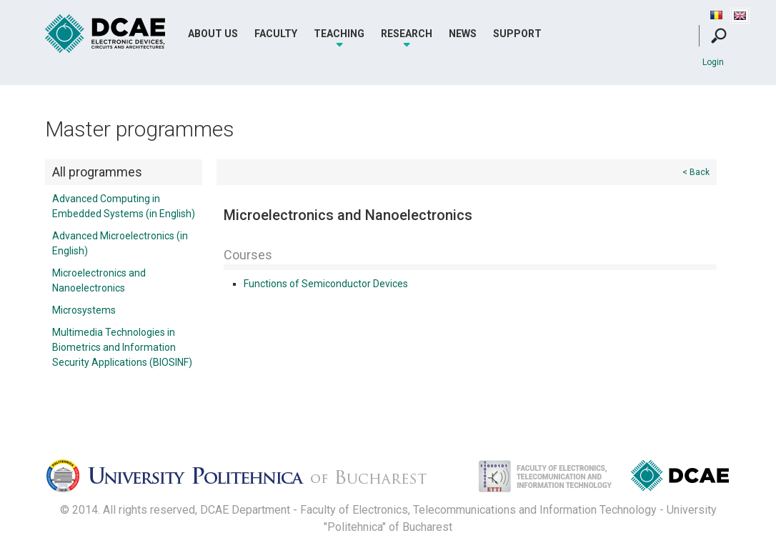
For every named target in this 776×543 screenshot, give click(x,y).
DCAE (105, 34)
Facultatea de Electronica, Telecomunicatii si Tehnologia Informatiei (530, 480)
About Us (213, 33)
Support (517, 33)
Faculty (275, 33)
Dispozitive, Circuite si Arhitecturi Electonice (680, 478)
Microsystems (84, 310)
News (463, 33)
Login (713, 62)
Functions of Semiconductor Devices (326, 283)
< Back (696, 172)
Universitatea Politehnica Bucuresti (248, 480)
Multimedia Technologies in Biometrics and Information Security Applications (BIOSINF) (122, 347)
